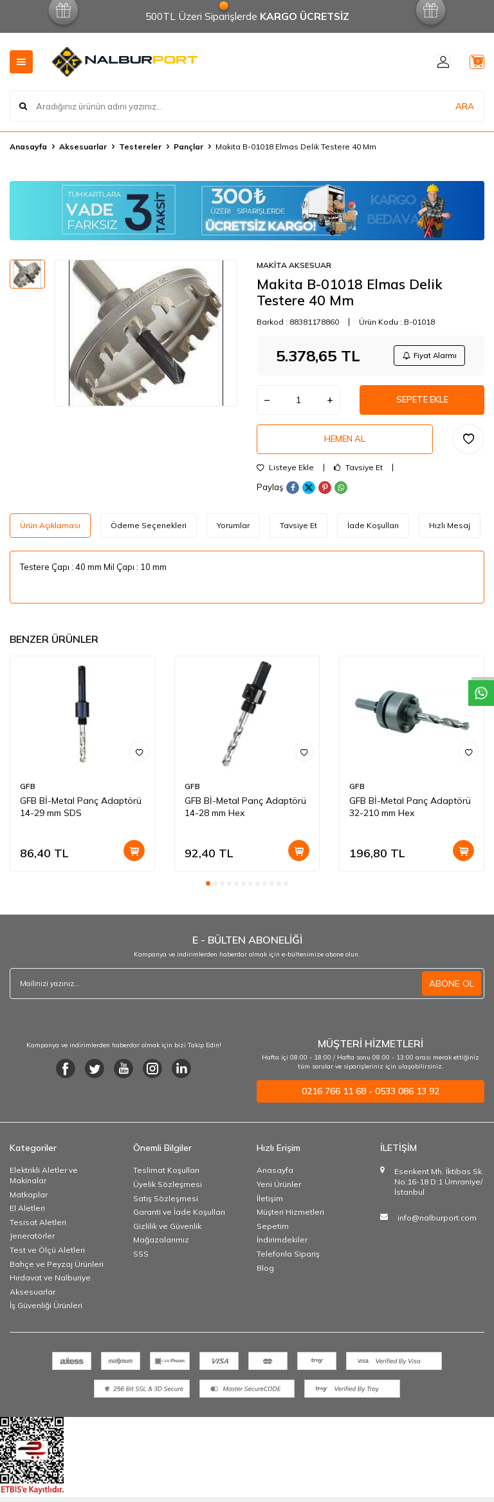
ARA (464, 105)
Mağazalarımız (161, 1248)
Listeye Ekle (285, 475)
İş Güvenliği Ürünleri (46, 1313)
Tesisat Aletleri (38, 1230)
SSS (141, 1261)
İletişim (270, 1206)
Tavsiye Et (358, 475)
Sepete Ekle (422, 404)
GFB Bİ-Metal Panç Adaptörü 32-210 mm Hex (410, 815)
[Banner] (247, 210)
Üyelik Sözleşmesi (167, 1192)
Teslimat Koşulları (166, 1178)
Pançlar (188, 146)
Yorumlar (233, 533)
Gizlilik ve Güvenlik (167, 1234)
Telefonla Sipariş (288, 1261)
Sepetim (273, 1234)
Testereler (140, 146)
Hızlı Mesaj (449, 533)
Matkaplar (29, 1202)
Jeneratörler (32, 1244)
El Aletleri (27, 1216)
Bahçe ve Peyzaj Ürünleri (57, 1272)
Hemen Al (345, 446)
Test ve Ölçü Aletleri (47, 1257)
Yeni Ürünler (279, 1192)
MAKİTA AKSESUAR (294, 265)
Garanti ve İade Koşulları (179, 1219)
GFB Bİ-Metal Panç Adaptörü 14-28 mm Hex (245, 815)
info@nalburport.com (437, 1225)
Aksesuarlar (83, 146)
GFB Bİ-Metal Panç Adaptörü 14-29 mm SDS (81, 815)
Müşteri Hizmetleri (290, 1219)
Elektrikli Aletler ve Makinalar (44, 1183)
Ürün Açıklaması (50, 533)
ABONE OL (451, 991)
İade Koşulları (373, 533)
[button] (208, 891)
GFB (27, 794)
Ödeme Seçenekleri (149, 533)
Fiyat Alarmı (427, 356)
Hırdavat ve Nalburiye (50, 1285)
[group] (146, 333)
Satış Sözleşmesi (165, 1206)
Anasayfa (28, 146)
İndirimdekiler (282, 1248)
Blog (265, 1275)
